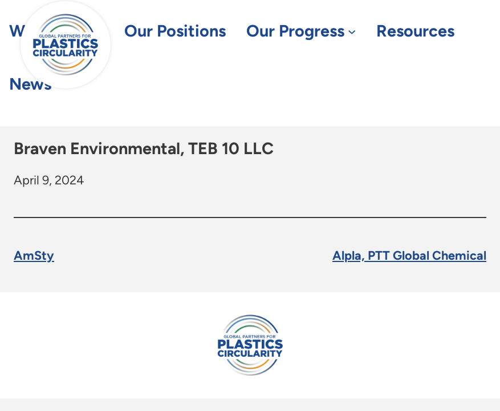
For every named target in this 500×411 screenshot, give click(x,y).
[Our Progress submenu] (352, 31)
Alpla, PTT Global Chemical (409, 255)
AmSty (34, 255)
